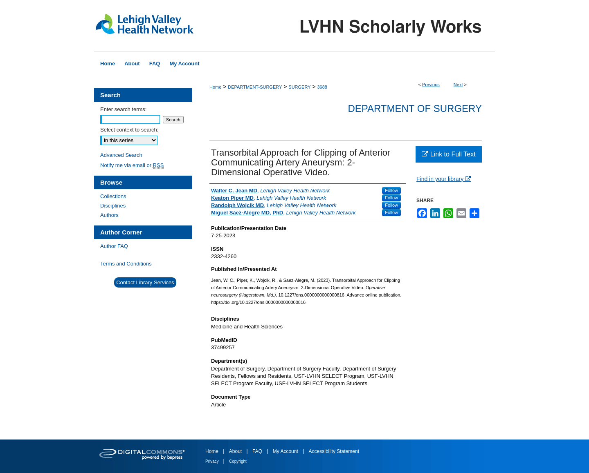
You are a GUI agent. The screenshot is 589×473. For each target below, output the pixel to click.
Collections (113, 196)
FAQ (257, 451)
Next (458, 84)
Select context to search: (129, 130)
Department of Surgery (415, 108)
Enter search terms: (123, 109)
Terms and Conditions (126, 264)
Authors (109, 215)
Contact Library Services (145, 282)
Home (215, 87)
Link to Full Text (448, 154)
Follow (391, 190)
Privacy (212, 461)
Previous (431, 84)
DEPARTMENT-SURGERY (255, 87)
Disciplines (113, 206)
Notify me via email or (132, 165)
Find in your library (443, 179)
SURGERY (299, 87)
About (236, 451)
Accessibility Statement (334, 451)
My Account (286, 451)
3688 (322, 87)
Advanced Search (121, 155)
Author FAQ (114, 246)
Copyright (238, 461)
